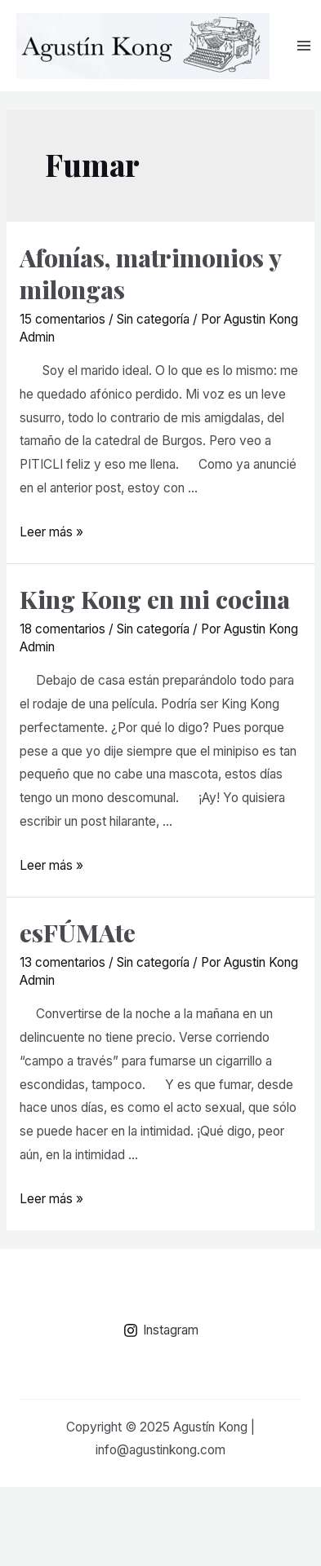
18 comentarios (62, 629)
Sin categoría (153, 319)
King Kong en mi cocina (155, 599)
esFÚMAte (78, 932)
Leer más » (51, 532)
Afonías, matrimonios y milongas (150, 273)
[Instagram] (160, 1330)
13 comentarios (62, 962)
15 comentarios (62, 319)
